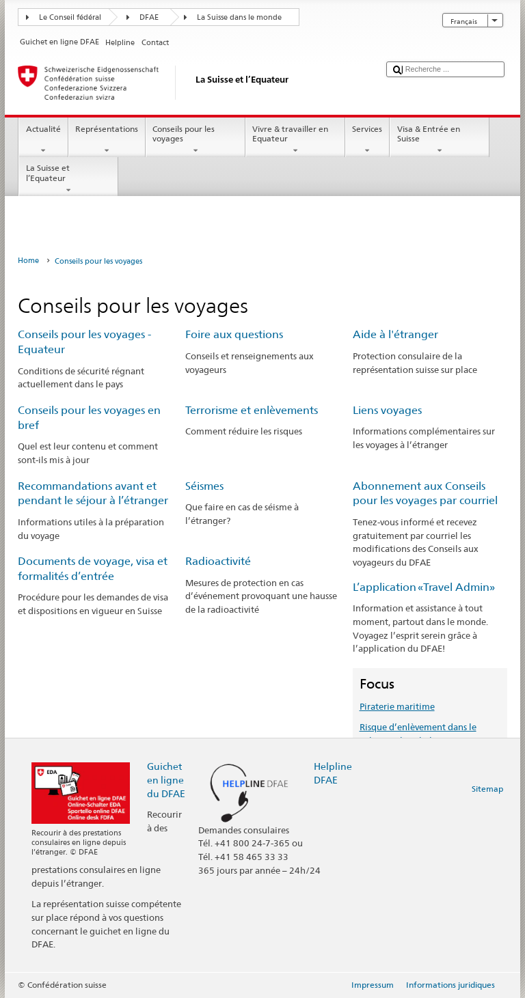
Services (367, 140)
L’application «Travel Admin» (424, 587)
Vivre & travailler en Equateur (295, 140)
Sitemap (487, 789)
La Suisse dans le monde (239, 17)
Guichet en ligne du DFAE (166, 779)
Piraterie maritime (397, 706)
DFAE (149, 17)
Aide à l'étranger (395, 334)
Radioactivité (218, 561)
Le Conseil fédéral (70, 17)
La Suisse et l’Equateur (68, 179)
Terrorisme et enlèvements (251, 410)
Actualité (43, 140)
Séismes (204, 486)
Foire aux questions (234, 334)
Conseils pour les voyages (195, 140)
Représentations (107, 140)
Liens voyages (387, 410)
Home (28, 260)
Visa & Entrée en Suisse (439, 140)
